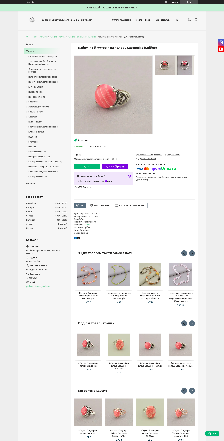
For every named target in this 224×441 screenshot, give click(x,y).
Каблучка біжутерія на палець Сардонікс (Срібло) (150, 364)
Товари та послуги (39, 37)
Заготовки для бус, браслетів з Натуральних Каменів (43, 62)
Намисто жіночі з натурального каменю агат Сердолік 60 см (150, 296)
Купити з (115, 166)
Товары (30, 51)
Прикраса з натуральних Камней (43, 167)
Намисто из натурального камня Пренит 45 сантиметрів (119, 296)
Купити (87, 167)
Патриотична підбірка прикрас (42, 77)
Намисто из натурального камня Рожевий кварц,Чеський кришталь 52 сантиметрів (181, 297)
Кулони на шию (35, 122)
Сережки (32, 117)
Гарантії (138, 20)
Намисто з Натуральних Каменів (43, 82)
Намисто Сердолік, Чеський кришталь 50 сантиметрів (88, 296)
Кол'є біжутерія (35, 87)
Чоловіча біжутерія (37, 152)
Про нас (148, 20)
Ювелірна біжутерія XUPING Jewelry (45, 162)
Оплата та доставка (121, 20)
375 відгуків (173, 2)
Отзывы (30, 183)
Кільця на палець (58, 37)
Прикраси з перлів (36, 97)
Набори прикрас (35, 92)
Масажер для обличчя (38, 107)
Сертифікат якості (164, 20)
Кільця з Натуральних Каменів (82, 37)
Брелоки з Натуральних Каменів (43, 127)
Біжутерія (33, 142)
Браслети (33, 102)
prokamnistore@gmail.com (38, 286)
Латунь (87, 225)
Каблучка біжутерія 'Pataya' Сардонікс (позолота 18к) (119, 433)
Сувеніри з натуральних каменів (43, 172)
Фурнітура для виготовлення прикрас (42, 70)
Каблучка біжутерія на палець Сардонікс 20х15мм (119, 366)
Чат (212, 433)
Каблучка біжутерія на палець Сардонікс (88, 364)
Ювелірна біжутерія (37, 177)
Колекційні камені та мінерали (42, 56)
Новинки (32, 147)
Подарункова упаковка (39, 157)
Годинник (32, 137)
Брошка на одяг (35, 112)
